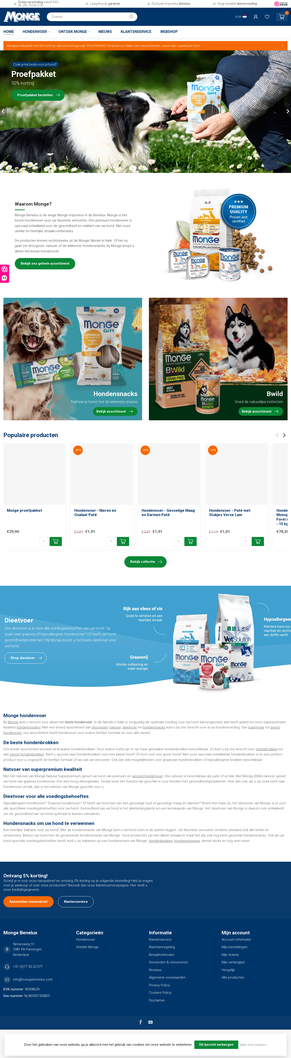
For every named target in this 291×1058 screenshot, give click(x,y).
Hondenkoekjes (161, 841)
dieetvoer (129, 727)
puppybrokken (267, 749)
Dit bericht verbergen (216, 1045)
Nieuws (105, 32)
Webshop (169, 32)
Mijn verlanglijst (233, 962)
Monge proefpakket (24, 510)
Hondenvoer (35, 32)
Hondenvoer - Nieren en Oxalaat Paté (95, 512)
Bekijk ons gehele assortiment (45, 263)
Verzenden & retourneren (168, 962)
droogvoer (100, 727)
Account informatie (236, 939)
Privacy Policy (159, 985)
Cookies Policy (160, 993)
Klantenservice (136, 32)
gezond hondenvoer (147, 776)
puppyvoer (256, 727)
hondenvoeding (28, 727)
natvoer (115, 727)
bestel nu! (118, 45)
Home (8, 32)
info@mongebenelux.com (33, 979)
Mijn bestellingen (234, 947)
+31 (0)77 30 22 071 (28, 967)
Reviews (155, 970)
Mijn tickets (230, 955)
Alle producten (233, 977)
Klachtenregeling (162, 947)
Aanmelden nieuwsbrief (28, 902)
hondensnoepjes (187, 841)
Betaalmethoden (161, 955)
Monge (13, 722)
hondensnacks (154, 727)
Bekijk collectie (146, 562)
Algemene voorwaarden (167, 977)
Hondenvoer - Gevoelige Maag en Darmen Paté (168, 512)
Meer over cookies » (253, 1044)
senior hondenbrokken (27, 754)
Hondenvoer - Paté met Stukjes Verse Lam (230, 512)
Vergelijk (228, 970)
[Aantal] (43, 541)
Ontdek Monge (72, 32)
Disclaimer (157, 1000)
